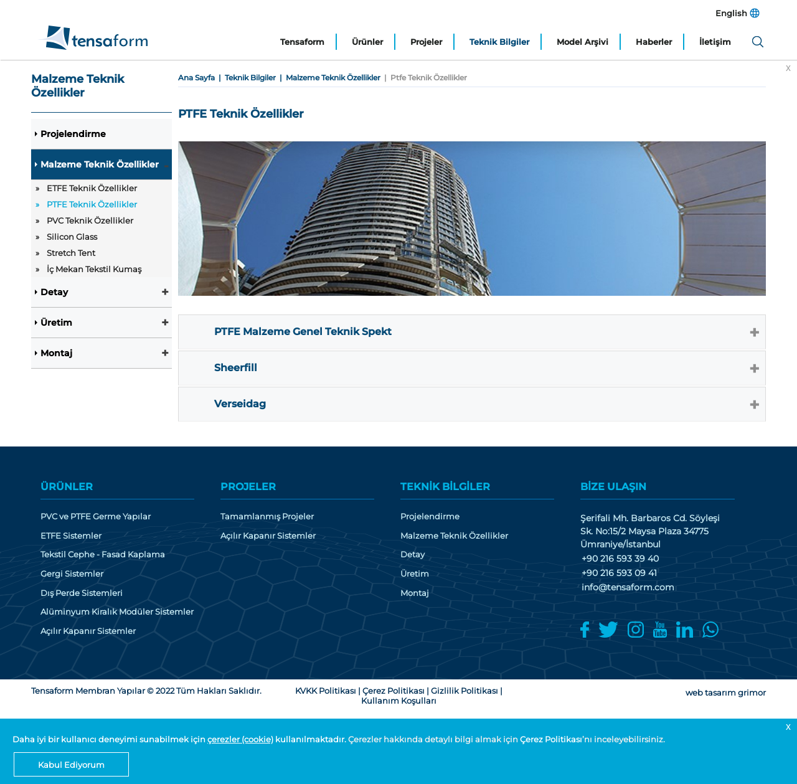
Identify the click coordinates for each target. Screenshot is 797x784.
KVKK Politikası (325, 691)
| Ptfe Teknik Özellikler (423, 77)
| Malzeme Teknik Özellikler (328, 77)
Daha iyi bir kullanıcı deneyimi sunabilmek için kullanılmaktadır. (180, 739)
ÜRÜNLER (66, 487)
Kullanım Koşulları (398, 701)
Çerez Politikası (551, 739)
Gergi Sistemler (71, 574)
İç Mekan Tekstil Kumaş (94, 269)
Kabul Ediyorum (71, 765)
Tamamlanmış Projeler (267, 516)
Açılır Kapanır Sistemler (88, 631)
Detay (54, 292)
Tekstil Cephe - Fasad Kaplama (102, 554)
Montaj (56, 353)
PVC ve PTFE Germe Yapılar (95, 516)
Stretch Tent (71, 253)
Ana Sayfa (196, 77)
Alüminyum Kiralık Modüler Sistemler (117, 611)
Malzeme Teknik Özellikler (99, 164)
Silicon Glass (72, 237)
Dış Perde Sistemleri (81, 593)
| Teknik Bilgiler (245, 77)
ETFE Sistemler (70, 536)
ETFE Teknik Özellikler (92, 188)
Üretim (56, 322)
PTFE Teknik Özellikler (92, 204)
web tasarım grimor (726, 692)
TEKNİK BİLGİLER (445, 487)
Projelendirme (73, 133)
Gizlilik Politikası (464, 691)
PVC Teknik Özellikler (90, 220)
